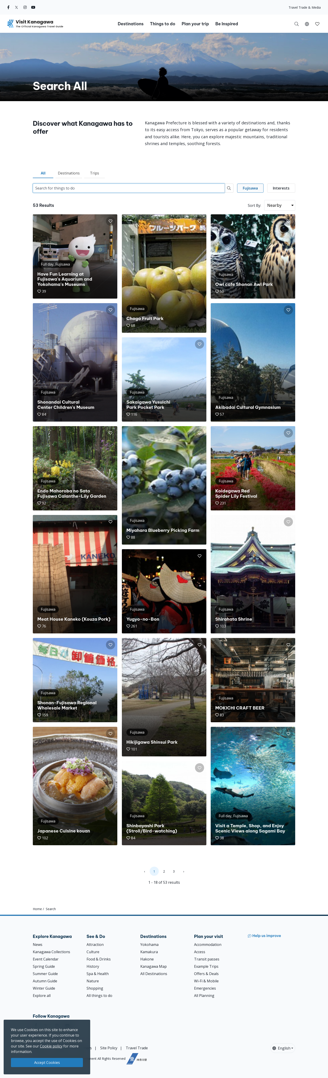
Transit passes (206, 959)
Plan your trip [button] (195, 23)
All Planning (204, 995)
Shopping (95, 988)
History (93, 966)
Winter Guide (44, 988)
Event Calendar (46, 959)
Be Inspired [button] (226, 23)
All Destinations (153, 973)
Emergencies (205, 988)
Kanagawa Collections (51, 951)
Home (37, 909)
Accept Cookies (47, 1062)
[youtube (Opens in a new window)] (33, 7)
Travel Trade (137, 1047)
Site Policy (108, 1047)
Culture (93, 951)
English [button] (281, 1048)
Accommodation (207, 944)
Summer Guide (45, 973)
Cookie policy (51, 1046)
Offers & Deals (206, 973)
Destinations (69, 173)
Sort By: (254, 205)
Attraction (95, 944)
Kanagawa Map (153, 966)
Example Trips (206, 966)
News (37, 944)
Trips (94, 173)
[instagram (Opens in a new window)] (25, 7)
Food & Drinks (99, 959)
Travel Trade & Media (305, 7)
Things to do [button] (162, 23)
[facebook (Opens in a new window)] (8, 7)
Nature (93, 980)
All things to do (99, 995)
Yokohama (149, 944)
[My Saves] (317, 24)
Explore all (42, 995)
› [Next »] (183, 871)
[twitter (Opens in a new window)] (16, 7)
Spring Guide (44, 966)
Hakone (147, 959)
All (43, 173)
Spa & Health (98, 973)
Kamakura (149, 951)
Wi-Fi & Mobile (206, 980)
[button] (307, 24)
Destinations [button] (131, 23)
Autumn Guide (45, 980)
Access (199, 951)
